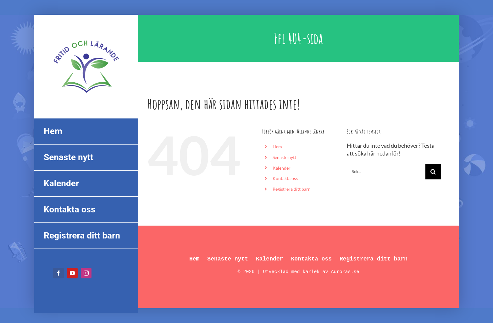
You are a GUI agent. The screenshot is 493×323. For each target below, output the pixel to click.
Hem (277, 146)
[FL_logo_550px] (86, 36)
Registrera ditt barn (292, 189)
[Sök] (433, 171)
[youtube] (72, 273)
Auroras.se (345, 272)
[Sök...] (386, 171)
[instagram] (86, 273)
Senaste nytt (284, 157)
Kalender (282, 168)
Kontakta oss (285, 178)
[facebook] (58, 273)
